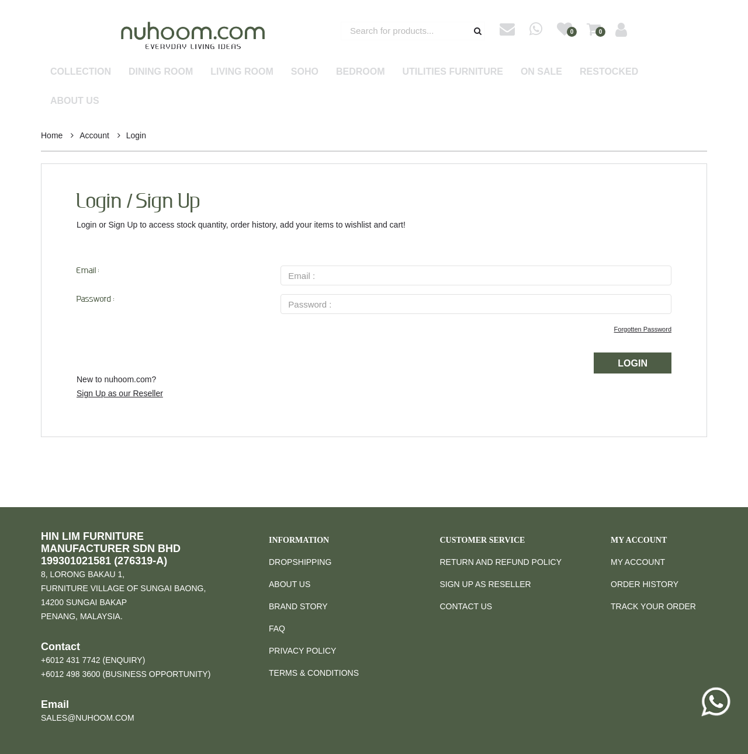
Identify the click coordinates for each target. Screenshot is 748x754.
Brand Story (298, 606)
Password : (96, 299)
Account (94, 135)
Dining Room (161, 71)
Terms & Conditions (314, 673)
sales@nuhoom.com (87, 717)
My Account (638, 562)
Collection (80, 71)
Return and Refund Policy (501, 562)
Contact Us (466, 606)
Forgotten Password (642, 329)
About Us (74, 101)
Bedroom (360, 71)
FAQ (277, 628)
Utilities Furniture (452, 71)
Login (136, 135)
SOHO (304, 71)
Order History (644, 584)
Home (52, 135)
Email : (88, 271)
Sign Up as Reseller (485, 584)
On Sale (541, 71)
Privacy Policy (302, 650)
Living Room (241, 71)
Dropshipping (300, 562)
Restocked (609, 71)
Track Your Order (653, 606)
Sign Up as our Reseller (120, 393)
